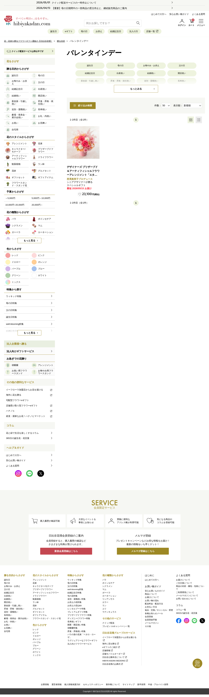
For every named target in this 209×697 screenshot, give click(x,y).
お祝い (7, 626)
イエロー (37, 637)
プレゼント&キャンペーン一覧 (116, 627)
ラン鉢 (36, 603)
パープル (37, 643)
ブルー (36, 647)
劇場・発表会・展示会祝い (16, 619)
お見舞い (8, 629)
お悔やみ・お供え (151, 67)
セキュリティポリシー (93, 686)
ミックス (37, 656)
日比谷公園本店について (114, 658)
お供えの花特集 (74, 603)
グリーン (37, 650)
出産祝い (120, 76)
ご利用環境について (185, 593)
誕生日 (37, 32)
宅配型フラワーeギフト (17, 402)
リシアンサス (108, 600)
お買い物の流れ (152, 602)
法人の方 (144, 32)
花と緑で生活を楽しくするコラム (22, 434)
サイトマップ (129, 686)
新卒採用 (141, 686)
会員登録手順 (151, 621)
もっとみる (136, 90)
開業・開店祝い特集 (76, 626)
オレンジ (37, 640)
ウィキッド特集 (74, 581)
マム (104, 591)
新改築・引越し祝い (13, 607)
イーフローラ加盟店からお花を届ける (29, 391)
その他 (148, 627)
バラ (104, 581)
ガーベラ (106, 594)
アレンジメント (40, 581)
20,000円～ (37, 206)
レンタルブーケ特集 (76, 610)
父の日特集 (72, 587)
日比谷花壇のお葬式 (112, 665)
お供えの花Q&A (74, 607)
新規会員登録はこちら (66, 553)
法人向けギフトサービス (20, 353)
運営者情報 (57, 686)
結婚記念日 (120, 32)
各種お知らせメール (154, 614)
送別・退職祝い (11, 613)
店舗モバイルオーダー (113, 655)
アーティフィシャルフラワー (46, 594)
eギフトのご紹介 (111, 648)
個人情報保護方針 (72, 686)
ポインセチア (108, 584)
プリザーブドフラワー (43, 591)
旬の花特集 (72, 597)
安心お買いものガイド (155, 592)
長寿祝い (8, 616)
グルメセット (39, 610)
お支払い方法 (151, 608)
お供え (97, 32)
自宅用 (7, 632)
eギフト (58, 32)
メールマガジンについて (187, 597)
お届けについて (152, 598)
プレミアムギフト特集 (77, 613)
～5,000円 (10, 200)
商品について (151, 595)
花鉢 (35, 607)
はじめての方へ (158, 14)
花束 (35, 584)
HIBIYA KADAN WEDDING (115, 662)
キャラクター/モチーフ (43, 587)
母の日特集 (72, 584)
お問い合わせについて (186, 600)
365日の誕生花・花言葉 (17, 440)
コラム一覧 (181, 611)
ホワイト (37, 653)
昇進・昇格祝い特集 (76, 632)
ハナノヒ (29, 412)
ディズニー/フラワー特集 (78, 619)
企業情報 (45, 686)
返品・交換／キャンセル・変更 (159, 611)
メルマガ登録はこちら (143, 553)
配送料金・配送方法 (154, 605)
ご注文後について (184, 584)
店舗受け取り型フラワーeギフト (29, 407)
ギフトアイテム (40, 616)
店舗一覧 (168, 32)
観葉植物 (37, 600)
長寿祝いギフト (74, 623)
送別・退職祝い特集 (76, 600)
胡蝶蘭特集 (72, 629)
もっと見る (29, 242)
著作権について (113, 686)
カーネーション (109, 597)
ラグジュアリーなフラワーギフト (82, 642)
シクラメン (107, 587)
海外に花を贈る (29, 396)
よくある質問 (198, 14)
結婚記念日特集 (74, 594)
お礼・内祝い (10, 623)
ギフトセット (39, 613)
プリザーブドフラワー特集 (79, 616)
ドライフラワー (40, 597)
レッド (36, 630)
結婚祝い (151, 76)
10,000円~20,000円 (14, 206)
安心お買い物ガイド (179, 14)
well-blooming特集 (75, 591)
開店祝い (182, 76)
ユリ (104, 610)
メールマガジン (152, 624)
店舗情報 (107, 652)
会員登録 (149, 618)
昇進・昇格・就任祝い (14, 610)
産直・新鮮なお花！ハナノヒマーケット (29, 418)
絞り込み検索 (89, 107)
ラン (104, 607)
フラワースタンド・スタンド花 (47, 619)
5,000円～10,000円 (41, 200)
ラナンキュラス (109, 613)
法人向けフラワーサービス (79, 645)
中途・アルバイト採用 (158, 686)
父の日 (181, 67)
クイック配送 (108, 624)
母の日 (78, 32)
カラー (105, 603)
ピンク (36, 634)
